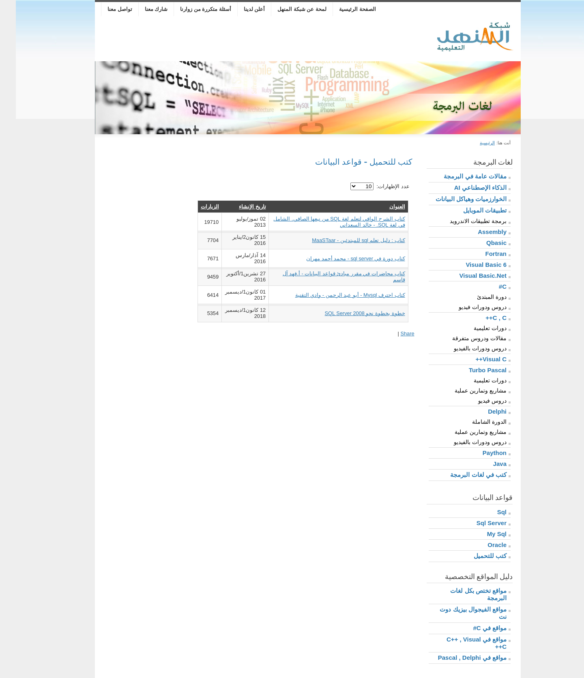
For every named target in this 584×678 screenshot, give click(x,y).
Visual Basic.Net (467, 275)
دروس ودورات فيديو (467, 307)
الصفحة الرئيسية (341, 9)
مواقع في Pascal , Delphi (456, 657)
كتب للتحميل (474, 555)
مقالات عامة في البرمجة (459, 176)
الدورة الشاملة (473, 421)
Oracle (481, 544)
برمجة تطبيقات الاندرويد (462, 221)
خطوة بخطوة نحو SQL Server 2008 (349, 313)
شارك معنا (140, 9)
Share (391, 333)
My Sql (481, 533)
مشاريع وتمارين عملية (465, 390)
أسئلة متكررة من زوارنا (189, 9)
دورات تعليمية (474, 328)
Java (484, 463)
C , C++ (480, 317)
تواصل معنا (104, 9)
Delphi (481, 411)
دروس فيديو (476, 400)
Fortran (480, 253)
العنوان (381, 207)
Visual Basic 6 (470, 264)
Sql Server (476, 522)
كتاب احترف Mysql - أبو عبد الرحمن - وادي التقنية (334, 295)
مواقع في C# (474, 627)
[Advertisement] (230, 39)
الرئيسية (471, 142)
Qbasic (480, 242)
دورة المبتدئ (476, 297)
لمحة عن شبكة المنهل (286, 9)
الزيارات (194, 207)
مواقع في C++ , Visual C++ (461, 643)
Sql (486, 511)
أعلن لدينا (238, 9)
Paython (479, 452)
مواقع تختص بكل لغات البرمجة (462, 594)
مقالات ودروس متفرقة (463, 338)
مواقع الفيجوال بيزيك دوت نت (457, 613)
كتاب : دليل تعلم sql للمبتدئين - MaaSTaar (342, 240)
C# (487, 286)
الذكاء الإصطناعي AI (464, 187)
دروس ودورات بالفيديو (464, 348)
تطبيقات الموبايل (469, 210)
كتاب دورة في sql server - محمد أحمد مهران (339, 258)
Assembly (476, 231)
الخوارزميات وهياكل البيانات (455, 198)
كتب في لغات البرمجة (462, 474)
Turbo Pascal (472, 370)
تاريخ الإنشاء (236, 207)
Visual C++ (475, 359)
